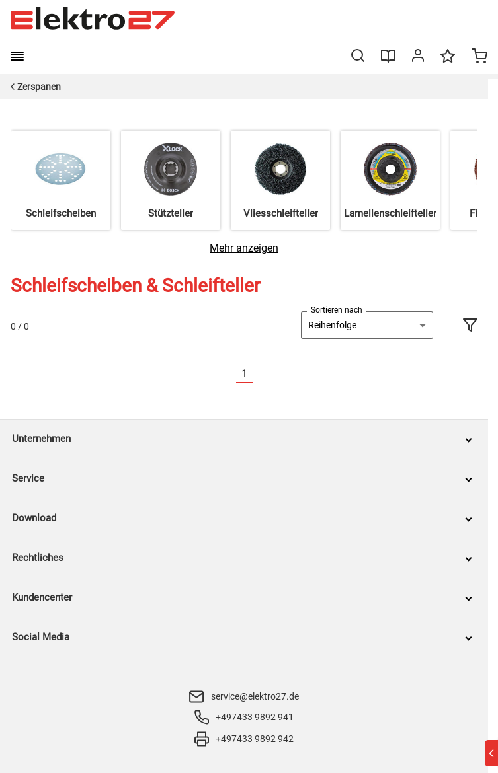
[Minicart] (479, 57)
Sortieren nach (336, 309)
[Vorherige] (228, 374)
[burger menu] (17, 56)
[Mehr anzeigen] (244, 248)
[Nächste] (261, 374)
